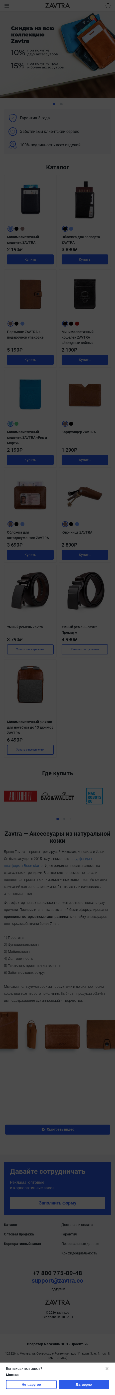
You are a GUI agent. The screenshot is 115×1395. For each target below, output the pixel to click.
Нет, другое (31, 1385)
